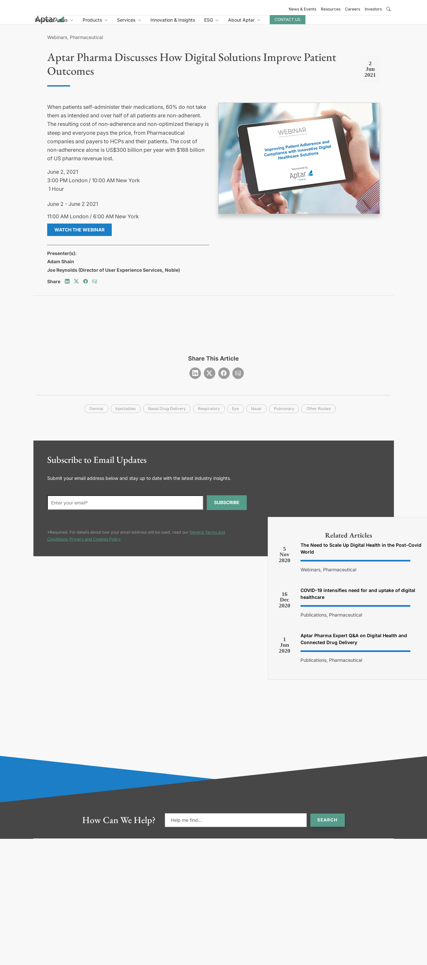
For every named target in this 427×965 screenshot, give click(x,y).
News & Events (302, 9)
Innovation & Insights (230, 24)
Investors (373, 9)
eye (235, 415)
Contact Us (346, 23)
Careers (352, 9)
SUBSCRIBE (227, 509)
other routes (318, 415)
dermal (96, 415)
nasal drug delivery (167, 415)
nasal (256, 415)
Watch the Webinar (79, 237)
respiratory (209, 415)
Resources (330, 9)
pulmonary (284, 415)
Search (327, 827)
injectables (125, 415)
